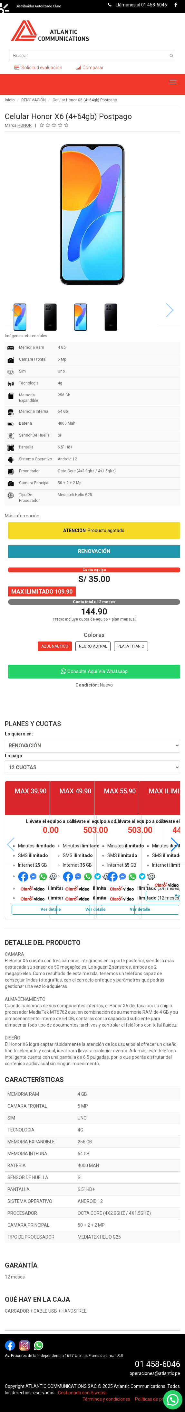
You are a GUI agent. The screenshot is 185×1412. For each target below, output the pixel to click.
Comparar (89, 67)
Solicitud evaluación (38, 67)
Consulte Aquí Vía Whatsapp (94, 671)
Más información (22, 515)
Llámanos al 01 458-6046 (136, 5)
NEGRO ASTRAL (93, 646)
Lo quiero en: (19, 733)
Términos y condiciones (106, 1399)
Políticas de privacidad (157, 1399)
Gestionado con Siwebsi (82, 1392)
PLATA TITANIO (131, 646)
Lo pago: (14, 755)
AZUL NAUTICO (54, 646)
